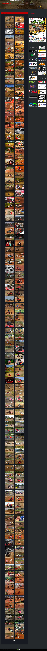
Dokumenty (26, 5)
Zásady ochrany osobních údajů (41, 649)
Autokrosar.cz (33, 13)
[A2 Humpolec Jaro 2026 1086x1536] (37, 43)
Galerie (9, 5)
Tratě (31, 5)
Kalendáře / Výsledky (14, 6)
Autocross (3, 5)
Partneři (35, 5)
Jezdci (20, 5)
